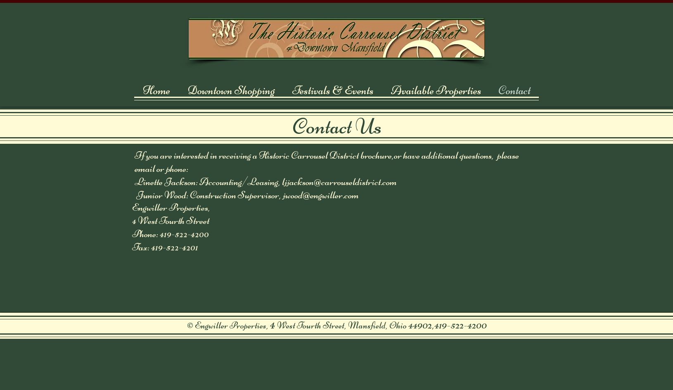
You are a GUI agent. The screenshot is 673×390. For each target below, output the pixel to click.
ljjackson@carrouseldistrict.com (339, 182)
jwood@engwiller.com (321, 195)
